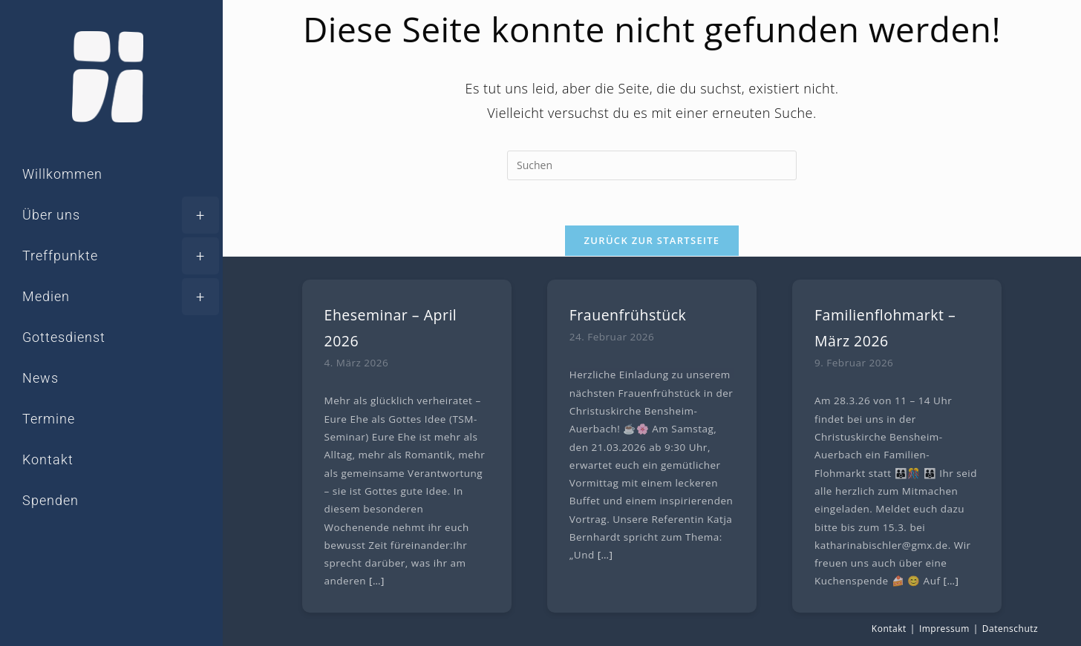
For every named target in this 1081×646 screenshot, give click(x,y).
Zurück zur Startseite (652, 240)
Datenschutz (1010, 628)
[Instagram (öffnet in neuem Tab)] (77, 569)
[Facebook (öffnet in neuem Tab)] (35, 569)
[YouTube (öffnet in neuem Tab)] (119, 569)
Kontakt (889, 628)
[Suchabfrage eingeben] (652, 165)
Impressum (944, 628)
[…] (377, 580)
